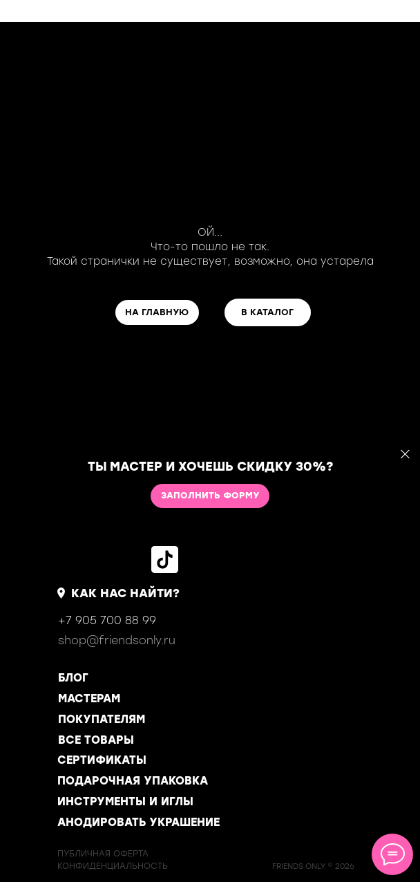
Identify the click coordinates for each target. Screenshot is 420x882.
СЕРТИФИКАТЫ (101, 760)
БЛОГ (73, 677)
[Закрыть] (405, 454)
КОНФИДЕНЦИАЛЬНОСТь (112, 866)
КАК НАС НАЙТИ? (125, 593)
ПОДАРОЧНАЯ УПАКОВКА (132, 780)
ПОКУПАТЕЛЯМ (101, 719)
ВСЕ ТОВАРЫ (96, 740)
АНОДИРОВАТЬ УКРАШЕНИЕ (138, 822)
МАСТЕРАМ (89, 698)
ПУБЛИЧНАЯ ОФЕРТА (103, 853)
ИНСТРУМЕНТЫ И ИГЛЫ (125, 801)
